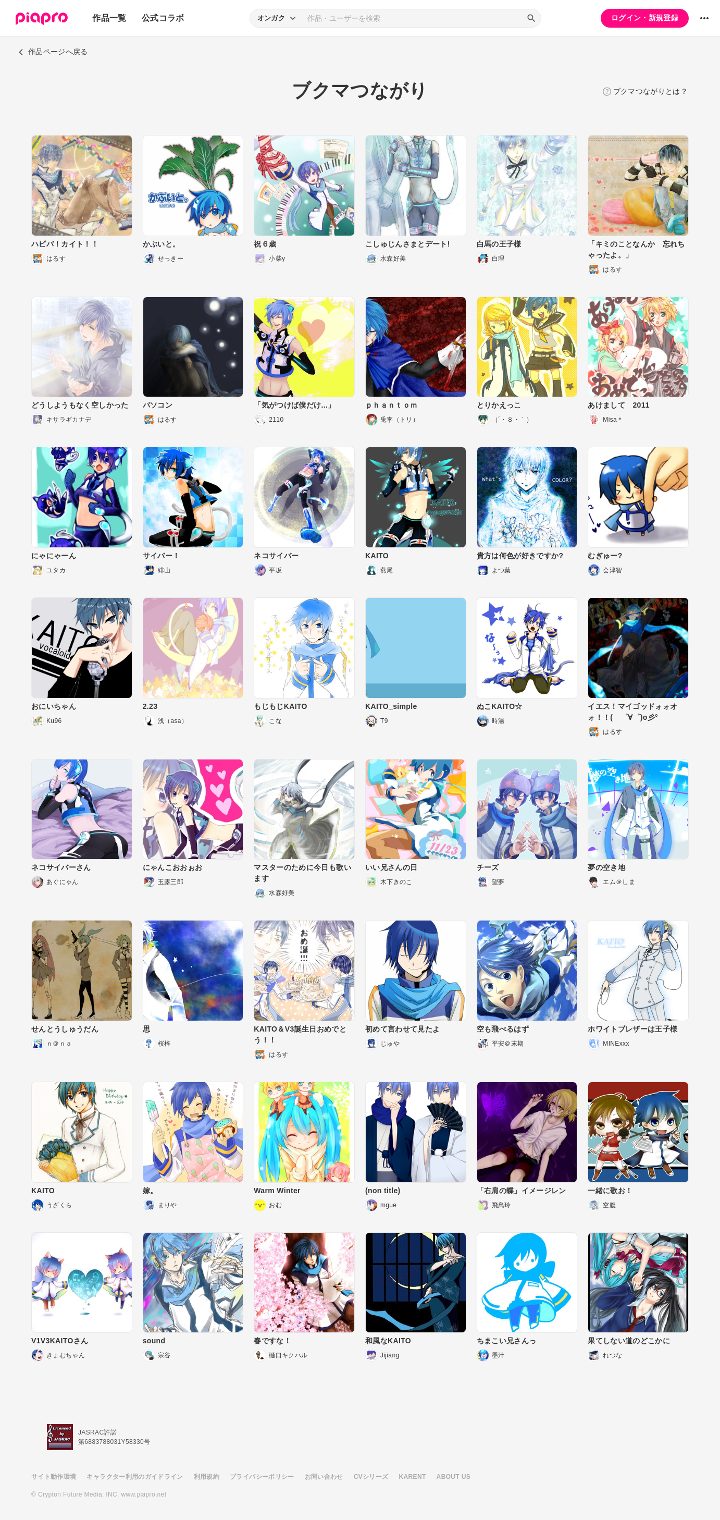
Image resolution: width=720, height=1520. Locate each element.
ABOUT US (453, 1476)
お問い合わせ (324, 1476)
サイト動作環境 (53, 1476)
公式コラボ (163, 18)
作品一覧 (109, 18)
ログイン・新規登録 (644, 18)
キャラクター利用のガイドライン (134, 1476)
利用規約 (206, 1476)
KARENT (412, 1476)
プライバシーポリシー (262, 1476)
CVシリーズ (371, 1476)
